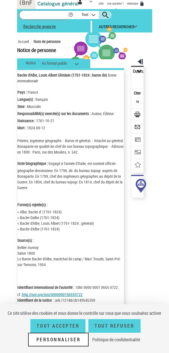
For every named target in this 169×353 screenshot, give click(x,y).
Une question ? (115, 3)
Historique (133, 3)
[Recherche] (44, 15)
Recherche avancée (39, 26)
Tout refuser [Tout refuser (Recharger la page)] (114, 326)
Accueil (23, 41)
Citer (137, 93)
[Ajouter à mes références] (137, 165)
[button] (71, 15)
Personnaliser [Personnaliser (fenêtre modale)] (58, 339)
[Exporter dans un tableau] (137, 140)
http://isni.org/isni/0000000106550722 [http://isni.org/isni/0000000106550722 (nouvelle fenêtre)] (52, 294)
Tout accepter (58, 326)
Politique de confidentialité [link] (116, 339)
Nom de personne (47, 41)
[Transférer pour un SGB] (137, 153)
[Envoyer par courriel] (137, 128)
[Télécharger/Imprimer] (137, 115)
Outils (138, 71)
